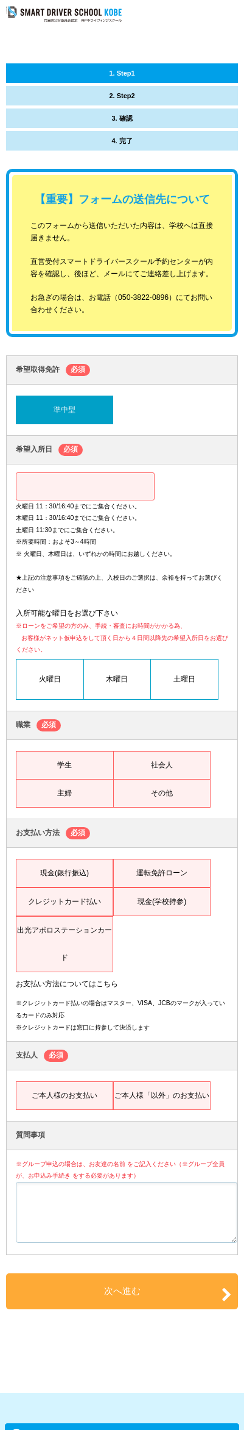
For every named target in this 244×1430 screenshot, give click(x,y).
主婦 (64, 793)
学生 (64, 765)
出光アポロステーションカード (64, 944)
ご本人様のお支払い (64, 1095)
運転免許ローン (161, 873)
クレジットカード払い (64, 901)
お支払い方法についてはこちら (67, 984)
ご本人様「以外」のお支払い (161, 1095)
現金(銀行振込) (64, 873)
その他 (162, 793)
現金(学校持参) (162, 901)
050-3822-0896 (143, 297)
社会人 (162, 765)
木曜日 (117, 679)
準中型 (64, 409)
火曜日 (50, 679)
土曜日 (184, 679)
